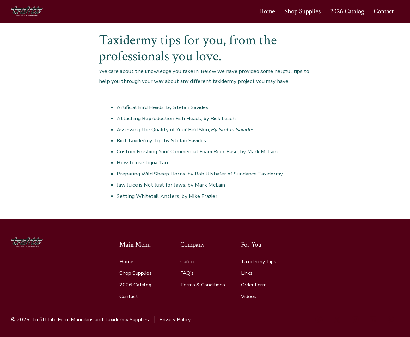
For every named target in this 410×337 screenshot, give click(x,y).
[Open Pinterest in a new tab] (390, 319)
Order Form (253, 284)
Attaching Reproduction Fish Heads (159, 118)
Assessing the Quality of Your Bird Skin (163, 129)
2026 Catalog (347, 11)
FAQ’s (187, 273)
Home (267, 11)
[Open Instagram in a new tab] (355, 319)
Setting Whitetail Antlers (148, 196)
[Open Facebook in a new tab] (319, 319)
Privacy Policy (175, 319)
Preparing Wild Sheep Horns (151, 173)
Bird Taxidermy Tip (139, 140)
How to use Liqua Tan (142, 162)
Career (187, 261)
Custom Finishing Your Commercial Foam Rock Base (177, 151)
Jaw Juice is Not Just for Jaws (151, 184)
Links (247, 273)
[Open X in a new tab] (337, 319)
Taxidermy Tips (258, 261)
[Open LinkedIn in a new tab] (373, 319)
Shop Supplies (303, 11)
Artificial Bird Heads (140, 107)
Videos (248, 296)
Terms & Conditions (202, 284)
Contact (384, 11)
